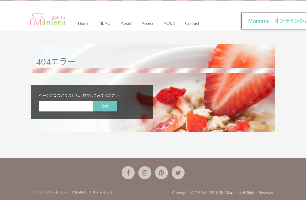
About (126, 23)
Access (147, 23)
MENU (104, 23)
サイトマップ (102, 192)
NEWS (169, 23)
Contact (192, 23)
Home (83, 23)
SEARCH (80, 192)
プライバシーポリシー (51, 192)
